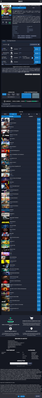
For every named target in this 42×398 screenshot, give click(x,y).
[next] (10, 15)
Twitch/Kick (3, 352)
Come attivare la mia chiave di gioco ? (15, 344)
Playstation (24, 356)
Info (19, 7)
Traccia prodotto (11, 96)
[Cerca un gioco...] (21, 4)
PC (23, 352)
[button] (28, 58)
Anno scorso (9, 94)
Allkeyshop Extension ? (12, 347)
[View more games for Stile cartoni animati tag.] (21, 38)
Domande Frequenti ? (12, 346)
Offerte (3, 40)
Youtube (18, 352)
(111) (31, 101)
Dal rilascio (4, 94)
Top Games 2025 (35, 357)
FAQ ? (9, 348)
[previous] (2, 15)
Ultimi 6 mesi (13, 94)
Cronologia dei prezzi (11, 40)
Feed (33, 7)
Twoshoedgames (30, 29)
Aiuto (38, 396)
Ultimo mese (18, 94)
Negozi (2, 353)
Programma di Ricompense (34, 353)
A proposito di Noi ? (11, 340)
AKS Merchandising (35, 358)
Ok (18, 396)
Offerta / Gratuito (35, 355)
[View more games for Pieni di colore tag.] (28, 38)
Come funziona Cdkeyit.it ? (13, 341)
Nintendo (24, 357)
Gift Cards (33, 354)
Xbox (23, 354)
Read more (22, 396)
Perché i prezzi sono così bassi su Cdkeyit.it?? (16, 342)
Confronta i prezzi (33, 64)
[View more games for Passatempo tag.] (28, 36)
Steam (28, 31)
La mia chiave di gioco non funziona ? (14, 343)
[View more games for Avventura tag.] (23, 36)
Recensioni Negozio (35, 356)
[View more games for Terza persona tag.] (34, 36)
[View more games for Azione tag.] (19, 36)
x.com (28, 27)
